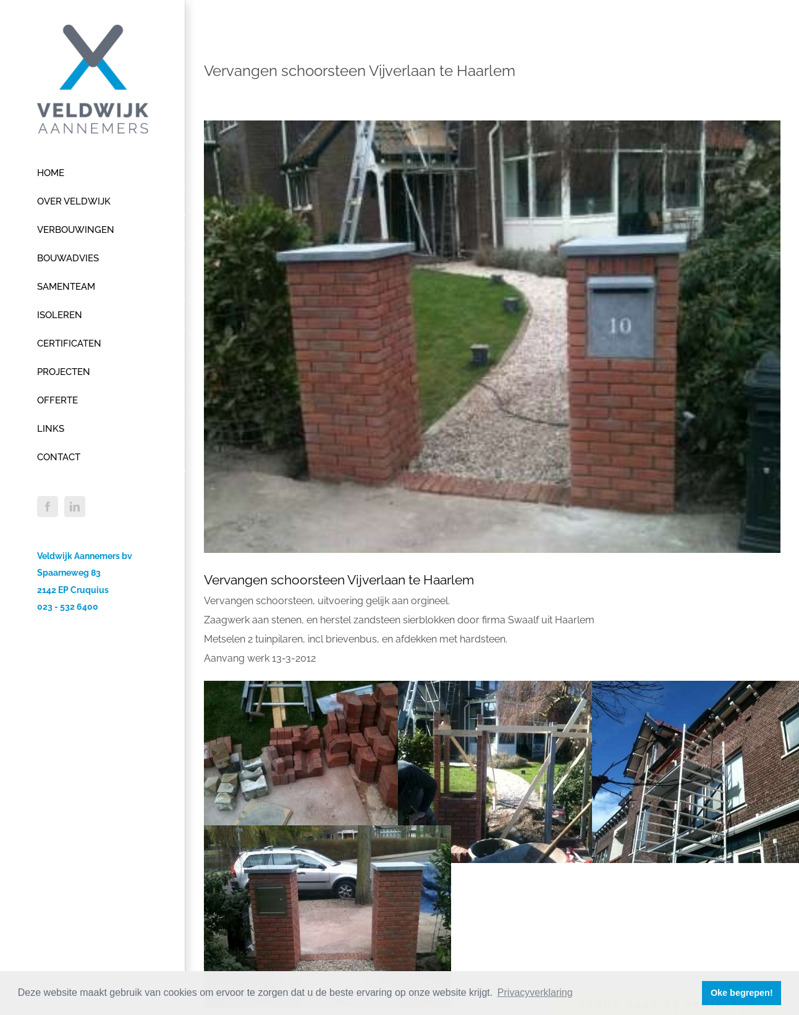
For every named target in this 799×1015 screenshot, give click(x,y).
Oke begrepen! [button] (742, 993)
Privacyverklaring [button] (535, 992)
